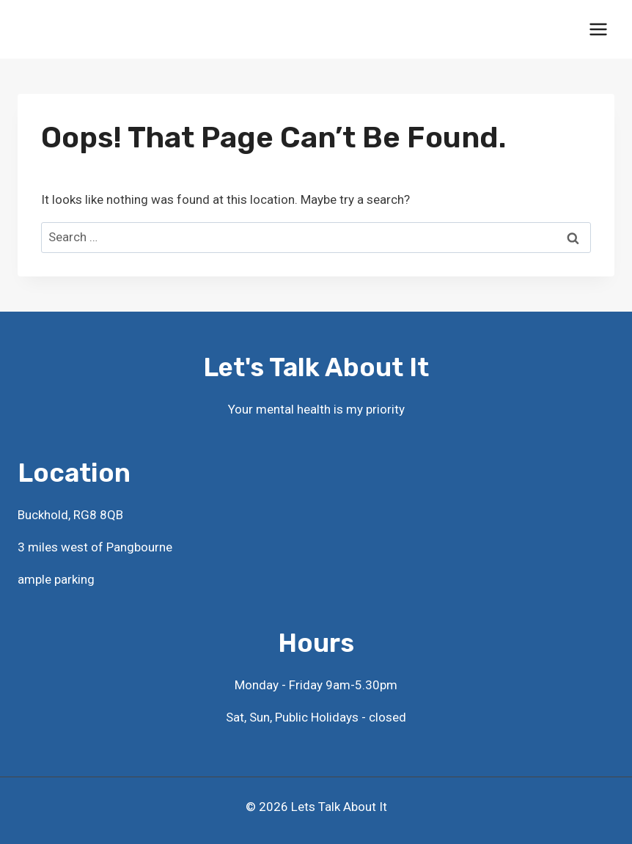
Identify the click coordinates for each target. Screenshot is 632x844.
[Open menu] (597, 29)
